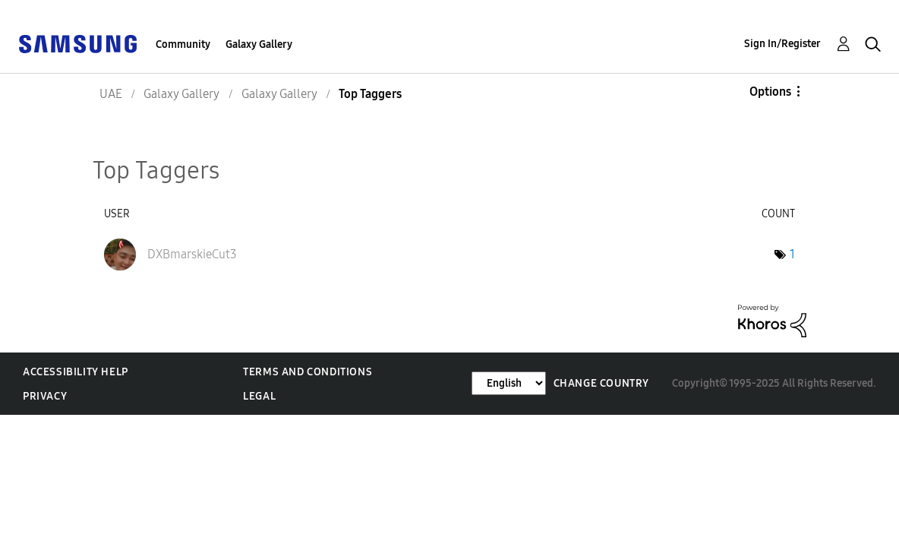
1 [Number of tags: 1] (792, 254)
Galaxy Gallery (259, 44)
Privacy (45, 396)
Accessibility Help (75, 371)
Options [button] (770, 91)
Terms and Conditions (307, 371)
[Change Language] (509, 383)
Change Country (601, 383)
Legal (259, 396)
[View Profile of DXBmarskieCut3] (192, 254)
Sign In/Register (782, 43)
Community (183, 44)
